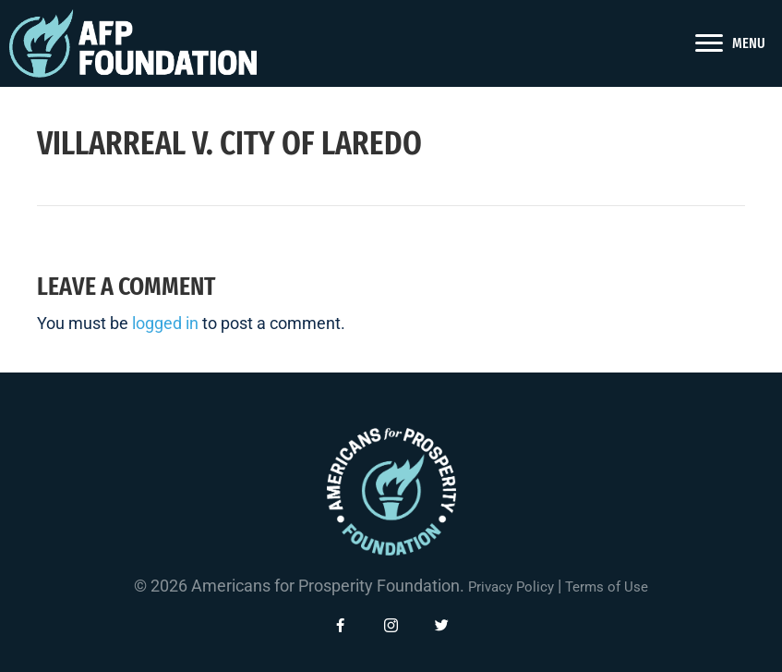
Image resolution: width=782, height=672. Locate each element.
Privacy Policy (511, 587)
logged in (165, 323)
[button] (340, 625)
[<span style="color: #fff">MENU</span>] (730, 43)
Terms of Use (606, 587)
